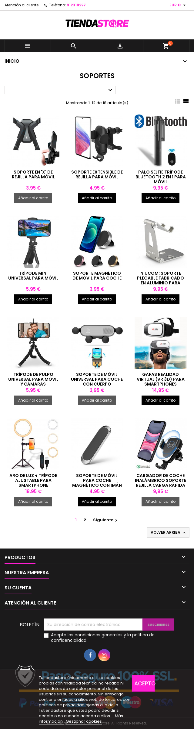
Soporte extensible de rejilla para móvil (97, 174)
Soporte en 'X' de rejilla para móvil (33, 174)
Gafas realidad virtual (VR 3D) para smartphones (161, 379)
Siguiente (106, 520)
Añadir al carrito (33, 197)
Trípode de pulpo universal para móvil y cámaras (33, 379)
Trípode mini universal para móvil (33, 275)
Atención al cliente (21, 5)
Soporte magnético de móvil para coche (97, 275)
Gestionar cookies (84, 721)
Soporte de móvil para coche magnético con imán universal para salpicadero (97, 485)
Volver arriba (169, 532)
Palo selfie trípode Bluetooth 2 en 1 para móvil (160, 177)
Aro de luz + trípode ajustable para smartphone (33, 480)
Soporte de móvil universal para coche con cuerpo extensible (97, 381)
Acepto (144, 683)
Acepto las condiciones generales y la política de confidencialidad (103, 637)
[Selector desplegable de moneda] (178, 5)
